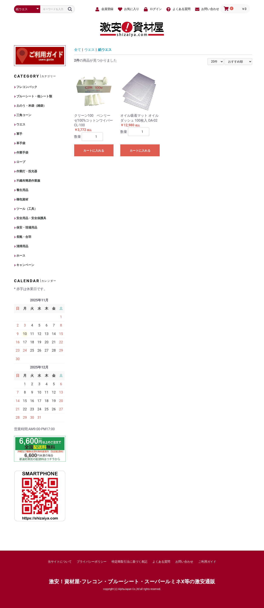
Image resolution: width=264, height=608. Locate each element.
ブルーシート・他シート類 (33, 96)
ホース (19, 255)
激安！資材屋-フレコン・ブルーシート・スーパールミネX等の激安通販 (132, 582)
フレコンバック (25, 87)
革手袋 (19, 143)
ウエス (19, 124)
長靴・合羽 (22, 237)
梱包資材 (21, 199)
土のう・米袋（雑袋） (30, 105)
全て (77, 50)
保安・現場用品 (25, 227)
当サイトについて (60, 561)
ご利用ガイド (207, 561)
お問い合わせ (184, 561)
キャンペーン (24, 265)
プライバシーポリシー (91, 561)
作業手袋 (21, 152)
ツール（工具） (25, 208)
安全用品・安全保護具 (30, 218)
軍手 (18, 133)
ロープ (19, 162)
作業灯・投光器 (25, 171)
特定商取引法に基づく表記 (129, 561)
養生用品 (21, 190)
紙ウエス (105, 50)
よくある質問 (161, 561)
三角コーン (22, 115)
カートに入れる (93, 150)
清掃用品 (21, 246)
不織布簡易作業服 (27, 180)
